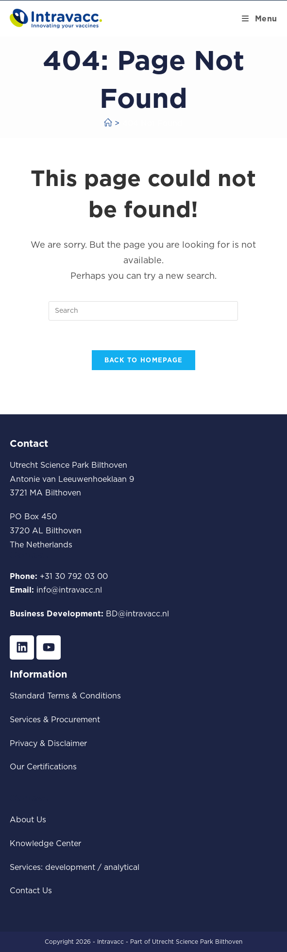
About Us (28, 819)
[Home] (108, 123)
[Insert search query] (143, 311)
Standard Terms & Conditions (65, 695)
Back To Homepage (143, 360)
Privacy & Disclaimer (48, 743)
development (70, 867)
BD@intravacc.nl (137, 613)
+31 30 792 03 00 (74, 576)
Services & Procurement (55, 719)
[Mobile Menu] (259, 18)
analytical (121, 867)
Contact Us (31, 890)
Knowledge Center (45, 843)
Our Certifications (43, 766)
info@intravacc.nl (69, 589)
